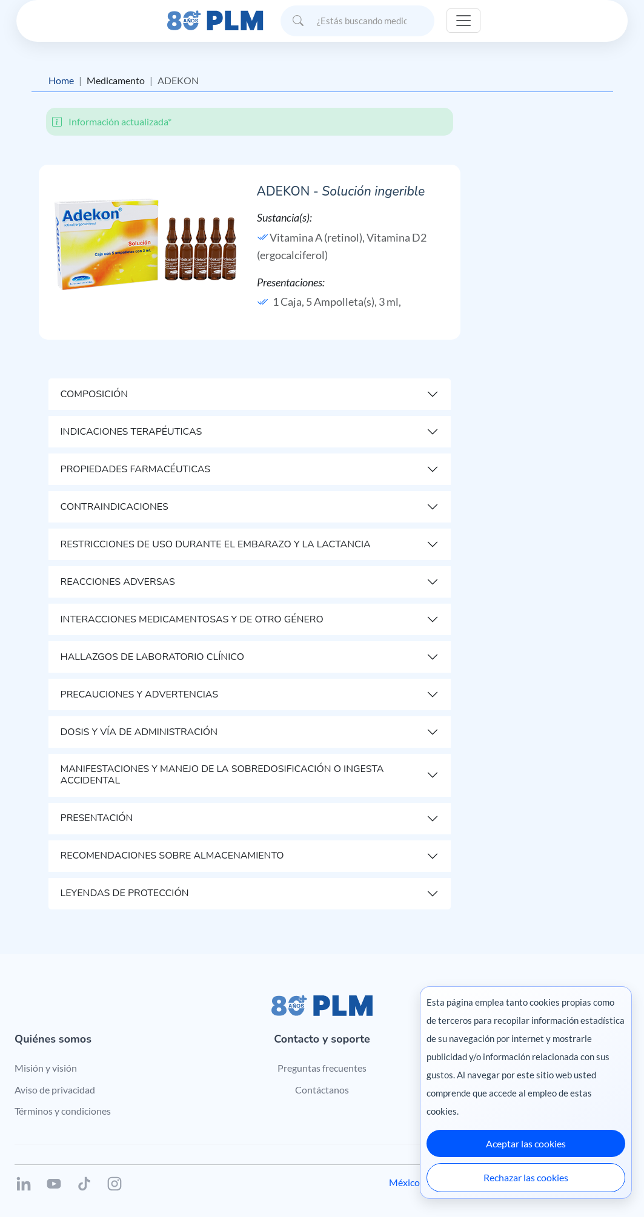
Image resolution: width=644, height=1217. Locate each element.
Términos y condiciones (63, 1110)
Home (61, 80)
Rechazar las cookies (525, 1177)
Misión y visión (46, 1068)
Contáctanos (322, 1089)
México (404, 1182)
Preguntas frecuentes (322, 1068)
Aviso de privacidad (55, 1089)
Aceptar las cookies (526, 1143)
